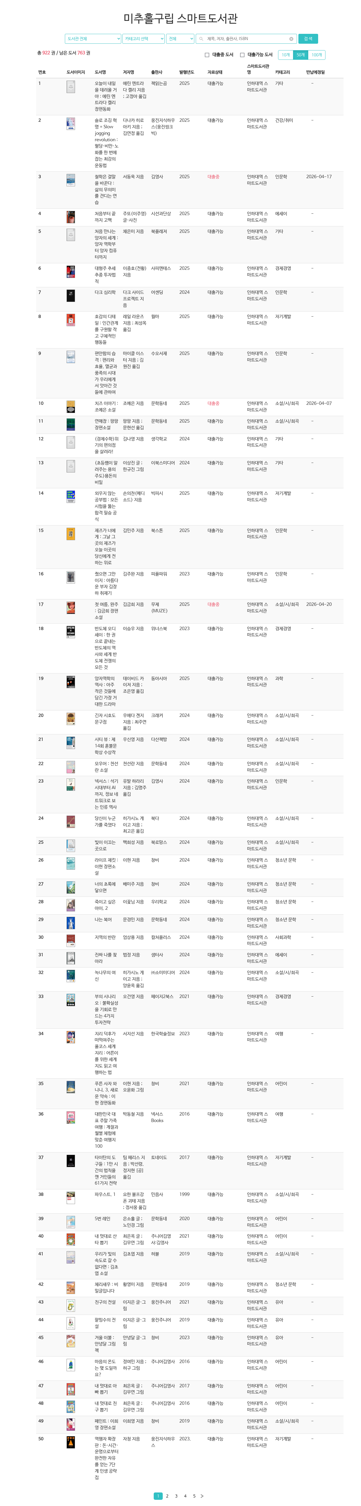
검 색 (308, 38)
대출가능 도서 (256, 55)
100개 (317, 55)
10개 (286, 55)
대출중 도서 (219, 55)
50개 (301, 55)
